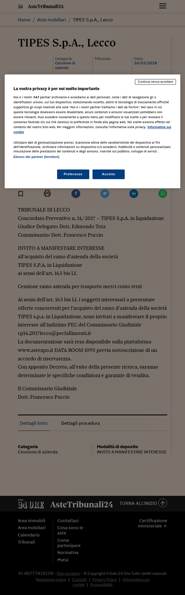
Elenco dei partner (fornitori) (36, 157)
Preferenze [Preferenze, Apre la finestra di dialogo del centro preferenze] (73, 174)
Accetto (108, 174)
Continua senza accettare (155, 81)
